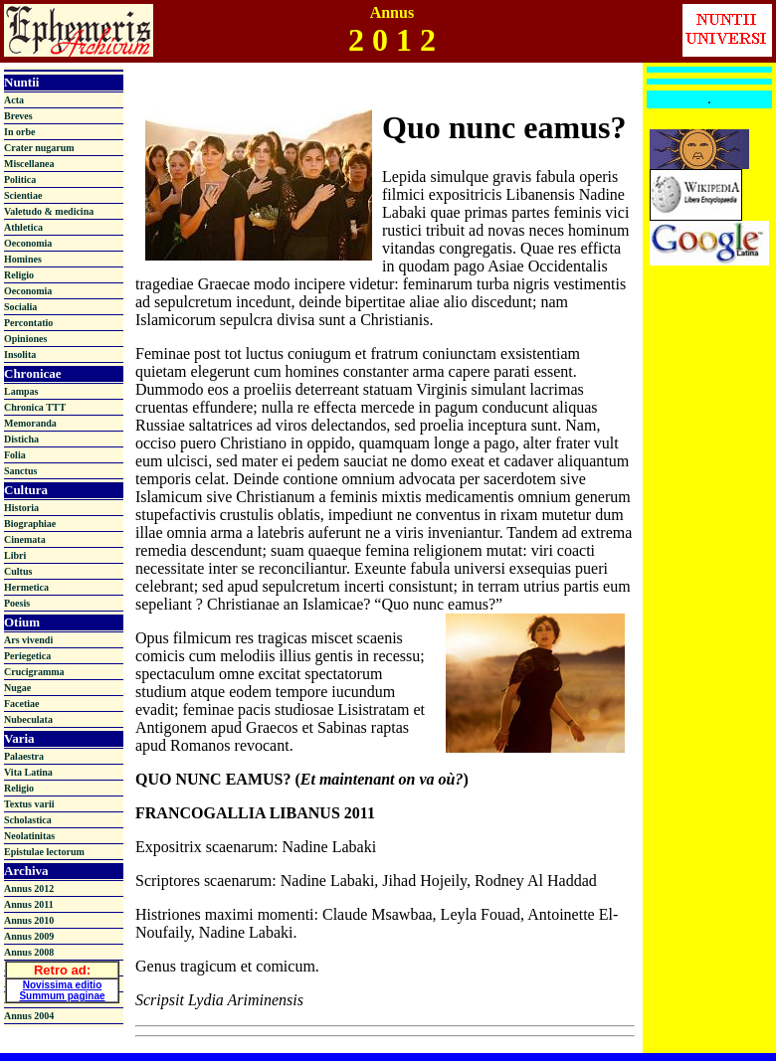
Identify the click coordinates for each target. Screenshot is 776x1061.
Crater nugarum (39, 147)
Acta (14, 99)
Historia (21, 507)
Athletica (23, 227)
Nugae (17, 687)
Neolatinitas (29, 835)
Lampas (21, 391)
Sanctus (20, 470)
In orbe (19, 131)
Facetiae (22, 703)
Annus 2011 (29, 904)
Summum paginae (61, 991)
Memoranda (30, 423)
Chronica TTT (35, 407)
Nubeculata (28, 719)
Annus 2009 (29, 936)
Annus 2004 (29, 1015)
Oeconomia (28, 243)
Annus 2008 (29, 952)
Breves (18, 115)
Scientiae (23, 195)
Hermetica (26, 587)
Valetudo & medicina (49, 211)
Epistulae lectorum (44, 851)
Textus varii (29, 803)
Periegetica (27, 655)
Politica (20, 179)
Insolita (20, 354)
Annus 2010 (29, 920)
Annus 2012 (29, 888)
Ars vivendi (28, 639)
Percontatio (28, 322)
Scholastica (28, 819)
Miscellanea (29, 163)
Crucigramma (34, 671)
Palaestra (24, 756)
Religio (19, 274)
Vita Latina (28, 772)
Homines (23, 259)
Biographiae (30, 523)
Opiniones (25, 338)
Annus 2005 (29, 999)
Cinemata (25, 539)
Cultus (18, 571)
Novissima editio (62, 980)
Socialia (20, 306)
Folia (15, 454)
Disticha (21, 439)
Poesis (17, 603)
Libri (15, 555)
